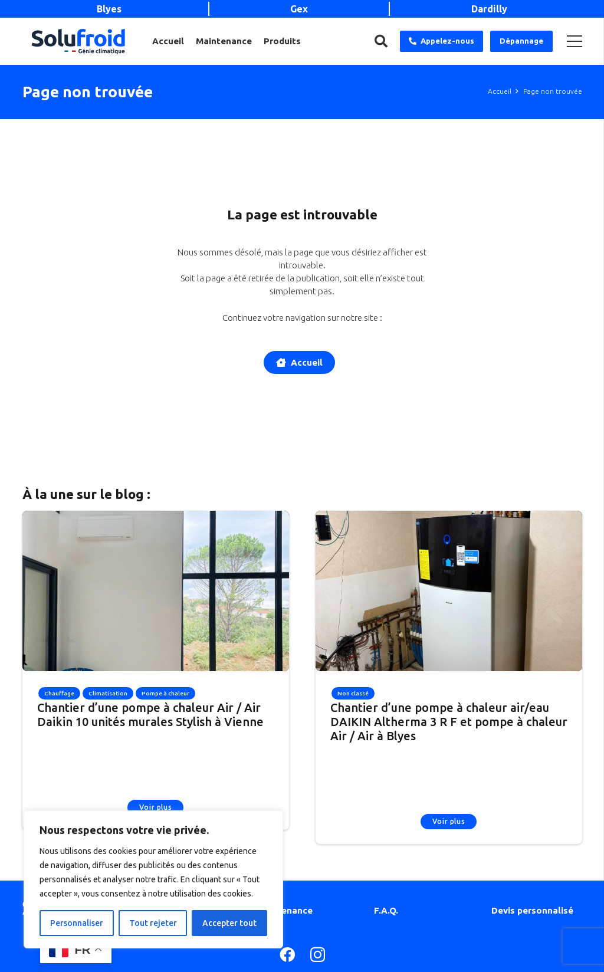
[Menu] (574, 41)
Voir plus (155, 807)
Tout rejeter (153, 923)
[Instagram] (317, 955)
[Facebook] (287, 954)
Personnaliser (76, 923)
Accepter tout (229, 923)
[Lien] (78, 41)
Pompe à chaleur (165, 693)
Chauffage (59, 693)
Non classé (353, 693)
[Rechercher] (381, 41)
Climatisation (107, 693)
